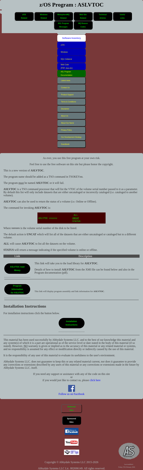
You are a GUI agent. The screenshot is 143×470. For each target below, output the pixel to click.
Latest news (65, 80)
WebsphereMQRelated (63, 16)
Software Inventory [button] (71, 38)
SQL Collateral (66, 59)
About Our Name (67, 123)
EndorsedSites (71, 408)
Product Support (67, 95)
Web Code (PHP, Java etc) (67, 66)
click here (95, 380)
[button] (24, 16)
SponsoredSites (71, 420)
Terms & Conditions (68, 102)
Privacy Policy (66, 130)
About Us (64, 116)
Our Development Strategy (71, 137)
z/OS (63, 45)
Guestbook (65, 144)
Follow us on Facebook (72, 392)
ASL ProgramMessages (63, 25)
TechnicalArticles (103, 16)
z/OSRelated (24, 16)
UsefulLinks (122, 16)
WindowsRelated (44, 16)
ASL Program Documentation (66, 73)
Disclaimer (65, 109)
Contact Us (65, 88)
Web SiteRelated (83, 16)
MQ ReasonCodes (83, 25)
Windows (64, 52)
